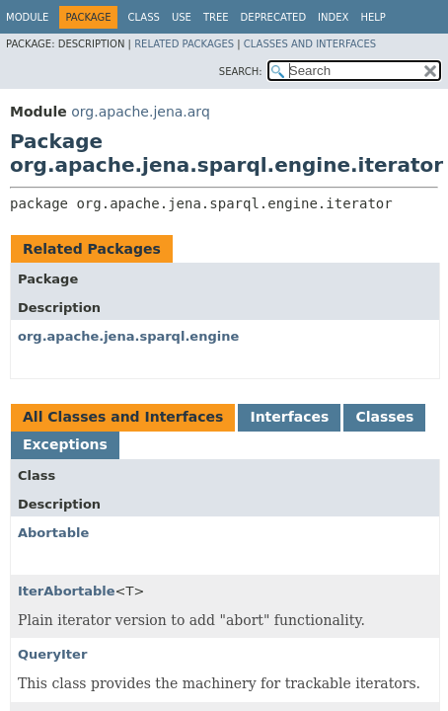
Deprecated (274, 17)
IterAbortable (66, 591)
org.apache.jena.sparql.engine (128, 336)
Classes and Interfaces (310, 44)
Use (181, 17)
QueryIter (52, 654)
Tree (216, 17)
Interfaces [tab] (289, 417)
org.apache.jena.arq (140, 111)
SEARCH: (240, 71)
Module (27, 17)
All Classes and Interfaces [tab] (123, 417)
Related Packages (184, 44)
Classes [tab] (384, 417)
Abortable (53, 532)
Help (372, 17)
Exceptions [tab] (65, 444)
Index (333, 17)
